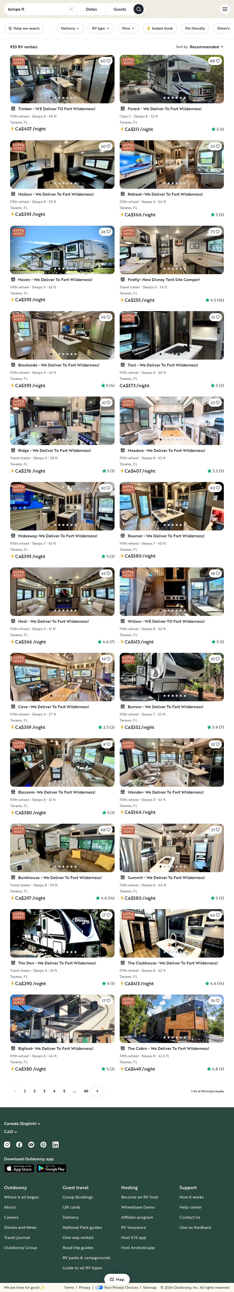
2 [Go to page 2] (34, 1091)
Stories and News (20, 1227)
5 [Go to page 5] (64, 1091)
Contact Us (189, 1217)
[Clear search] (71, 9)
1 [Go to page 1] (24, 1091)
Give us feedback (195, 1227)
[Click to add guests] (120, 9)
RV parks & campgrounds (86, 1258)
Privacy (132, 1287)
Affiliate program (137, 1217)
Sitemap (150, 1287)
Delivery (70, 1217)
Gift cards (71, 1207)
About (10, 1207)
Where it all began (21, 1197)
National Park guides (82, 1227)
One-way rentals (78, 1237)
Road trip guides (78, 1247)
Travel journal (17, 1237)
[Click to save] (105, 61)
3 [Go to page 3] (44, 1091)
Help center (190, 1207)
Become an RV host (139, 1197)
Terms (117, 1287)
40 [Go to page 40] (86, 1091)
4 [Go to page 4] (54, 1091)
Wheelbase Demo (138, 1207)
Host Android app (138, 1247)
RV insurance (133, 1227)
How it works (191, 1197)
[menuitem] (70, 28)
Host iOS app (133, 1237)
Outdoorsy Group (20, 1247)
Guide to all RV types (82, 1268)
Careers (11, 1217)
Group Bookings (78, 1197)
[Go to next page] (97, 1091)
